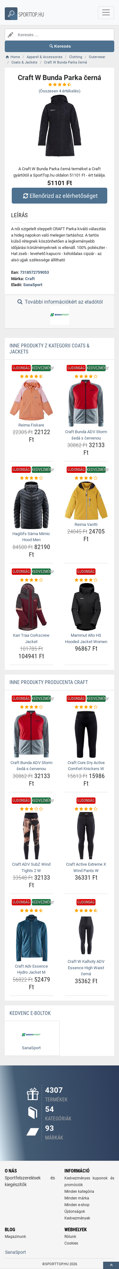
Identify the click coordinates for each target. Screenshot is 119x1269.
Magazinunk (15, 1236)
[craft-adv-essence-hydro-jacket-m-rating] (31, 911)
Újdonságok (74, 1211)
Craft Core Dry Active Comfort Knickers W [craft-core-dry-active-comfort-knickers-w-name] (86, 765)
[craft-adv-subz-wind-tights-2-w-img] (31, 836)
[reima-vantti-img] (86, 500)
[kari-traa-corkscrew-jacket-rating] (31, 580)
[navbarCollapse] (106, 12)
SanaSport (32, 284)
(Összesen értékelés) (60, 91)
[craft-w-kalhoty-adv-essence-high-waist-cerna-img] (86, 935)
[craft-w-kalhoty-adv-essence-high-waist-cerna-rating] (86, 911)
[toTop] (111, 1265)
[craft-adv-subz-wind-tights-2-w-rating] (31, 809)
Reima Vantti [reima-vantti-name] (86, 524)
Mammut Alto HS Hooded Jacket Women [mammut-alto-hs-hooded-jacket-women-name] (86, 638)
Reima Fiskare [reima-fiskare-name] (31, 425)
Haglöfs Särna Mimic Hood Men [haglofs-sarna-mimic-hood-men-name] (31, 536)
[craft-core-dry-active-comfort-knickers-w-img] (86, 734)
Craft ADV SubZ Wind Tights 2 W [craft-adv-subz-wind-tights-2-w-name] (31, 867)
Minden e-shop (76, 1205)
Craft (30, 278)
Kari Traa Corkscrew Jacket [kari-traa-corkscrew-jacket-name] (31, 638)
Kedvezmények (77, 1218)
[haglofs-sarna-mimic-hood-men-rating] (31, 478)
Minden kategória (79, 1191)
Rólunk (70, 1236)
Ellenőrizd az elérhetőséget (59, 195)
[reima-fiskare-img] (31, 399)
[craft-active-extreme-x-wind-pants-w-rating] (86, 809)
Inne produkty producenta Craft (49, 682)
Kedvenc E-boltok (30, 1013)
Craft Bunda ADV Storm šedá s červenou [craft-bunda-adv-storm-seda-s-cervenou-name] (86, 434)
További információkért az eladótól (59, 312)
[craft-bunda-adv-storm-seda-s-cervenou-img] (86, 403)
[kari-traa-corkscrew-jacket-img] (31, 607)
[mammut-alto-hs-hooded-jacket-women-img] (86, 607)
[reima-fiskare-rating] (31, 376)
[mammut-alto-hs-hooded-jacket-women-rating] (86, 580)
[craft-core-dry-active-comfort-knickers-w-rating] (86, 707)
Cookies (71, 1243)
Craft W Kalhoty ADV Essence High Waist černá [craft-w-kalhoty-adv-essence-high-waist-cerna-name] (86, 967)
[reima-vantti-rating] (86, 478)
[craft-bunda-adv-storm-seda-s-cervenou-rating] (86, 376)
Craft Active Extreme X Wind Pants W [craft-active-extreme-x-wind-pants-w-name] (86, 867)
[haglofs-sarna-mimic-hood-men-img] (31, 505)
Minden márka (76, 1198)
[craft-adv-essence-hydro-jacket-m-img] (31, 938)
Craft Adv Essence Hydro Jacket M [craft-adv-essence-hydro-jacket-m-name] (31, 969)
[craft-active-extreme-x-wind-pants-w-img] (86, 836)
